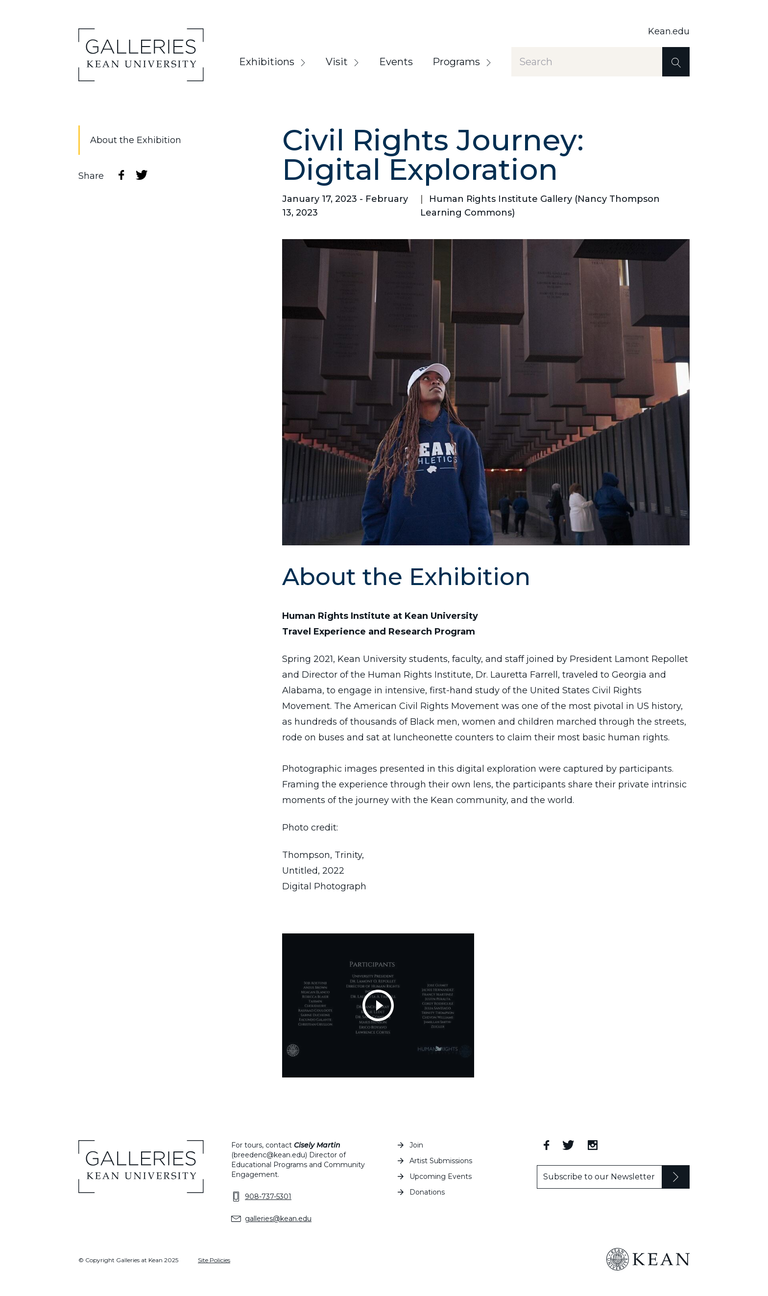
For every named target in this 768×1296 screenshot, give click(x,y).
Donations (427, 1192)
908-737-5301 (268, 1196)
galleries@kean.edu (278, 1218)
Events (396, 62)
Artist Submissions (440, 1160)
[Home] (141, 54)
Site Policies (214, 1260)
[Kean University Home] (648, 1259)
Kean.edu (669, 31)
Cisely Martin (317, 1145)
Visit (337, 62)
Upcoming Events (440, 1176)
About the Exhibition (135, 140)
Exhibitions (266, 62)
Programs (456, 62)
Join (416, 1145)
